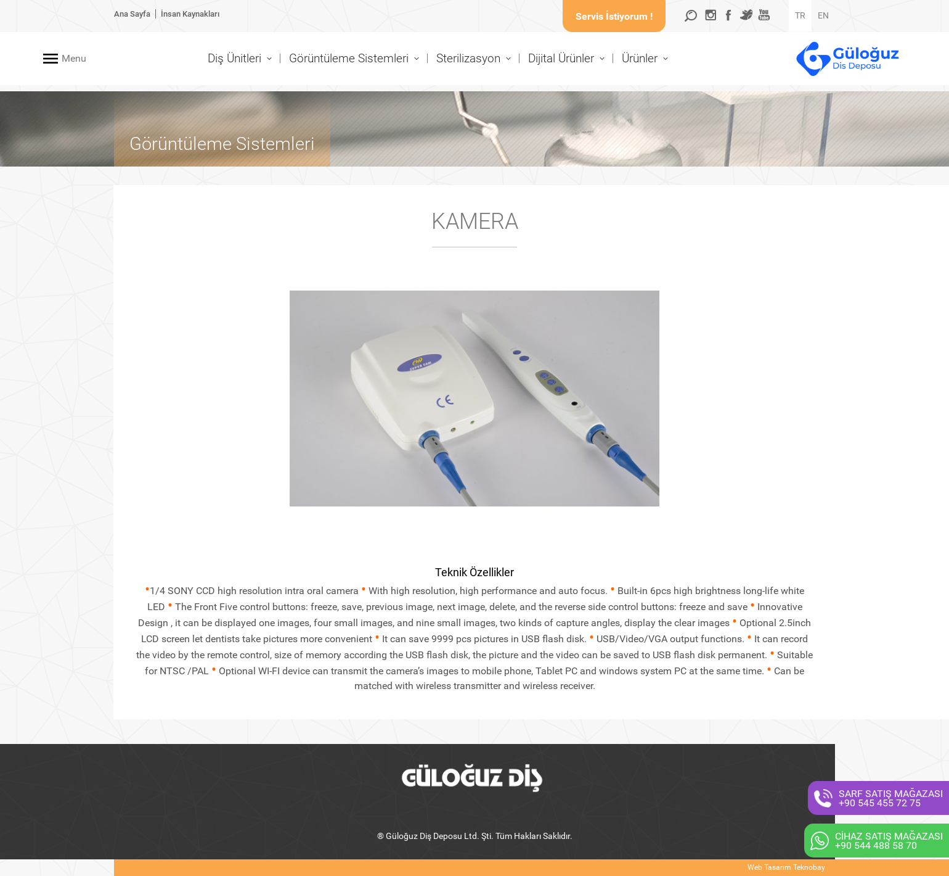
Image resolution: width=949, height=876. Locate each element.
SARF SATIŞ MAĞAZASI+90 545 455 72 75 (891, 798)
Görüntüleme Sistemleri (349, 58)
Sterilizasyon (468, 58)
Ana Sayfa (132, 14)
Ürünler (640, 58)
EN (823, 15)
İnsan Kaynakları (190, 14)
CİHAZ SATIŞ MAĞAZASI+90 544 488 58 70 (889, 840)
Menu (74, 58)
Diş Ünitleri (234, 58)
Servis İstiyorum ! (614, 16)
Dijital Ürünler (561, 58)
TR (800, 15)
